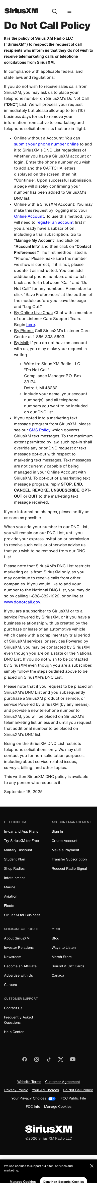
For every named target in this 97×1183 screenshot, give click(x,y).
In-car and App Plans (21, 831)
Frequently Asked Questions (18, 1019)
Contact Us (13, 1007)
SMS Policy (40, 430)
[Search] (54, 11)
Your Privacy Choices (33, 1098)
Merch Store (62, 956)
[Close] (91, 1171)
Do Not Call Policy (78, 1090)
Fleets (9, 905)
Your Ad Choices (45, 1090)
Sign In (57, 831)
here (30, 325)
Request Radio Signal (69, 868)
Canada (58, 975)
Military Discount (18, 849)
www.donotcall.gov (22, 602)
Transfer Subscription (69, 859)
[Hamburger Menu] (69, 11)
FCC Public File (73, 1098)
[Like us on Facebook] (25, 1061)
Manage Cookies (57, 1107)
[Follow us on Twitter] (61, 1061)
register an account (55, 222)
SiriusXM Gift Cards (68, 966)
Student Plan (14, 859)
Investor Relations (19, 947)
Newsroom (12, 956)
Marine (9, 887)
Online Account (29, 216)
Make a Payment (65, 849)
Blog (55, 938)
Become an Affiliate (20, 966)
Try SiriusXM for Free (21, 840)
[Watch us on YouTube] (73, 1061)
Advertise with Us (18, 975)
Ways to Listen (64, 947)
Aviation (10, 896)
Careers (10, 984)
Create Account (64, 840)
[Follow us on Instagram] (37, 1061)
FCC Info (33, 1107)
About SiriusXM (17, 938)
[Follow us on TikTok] (49, 1061)
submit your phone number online (46, 144)
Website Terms (29, 1082)
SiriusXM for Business (22, 914)
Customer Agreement (62, 1082)
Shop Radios (14, 868)
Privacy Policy (16, 1090)
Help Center (14, 1031)
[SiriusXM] (21, 11)
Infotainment (14, 877)
